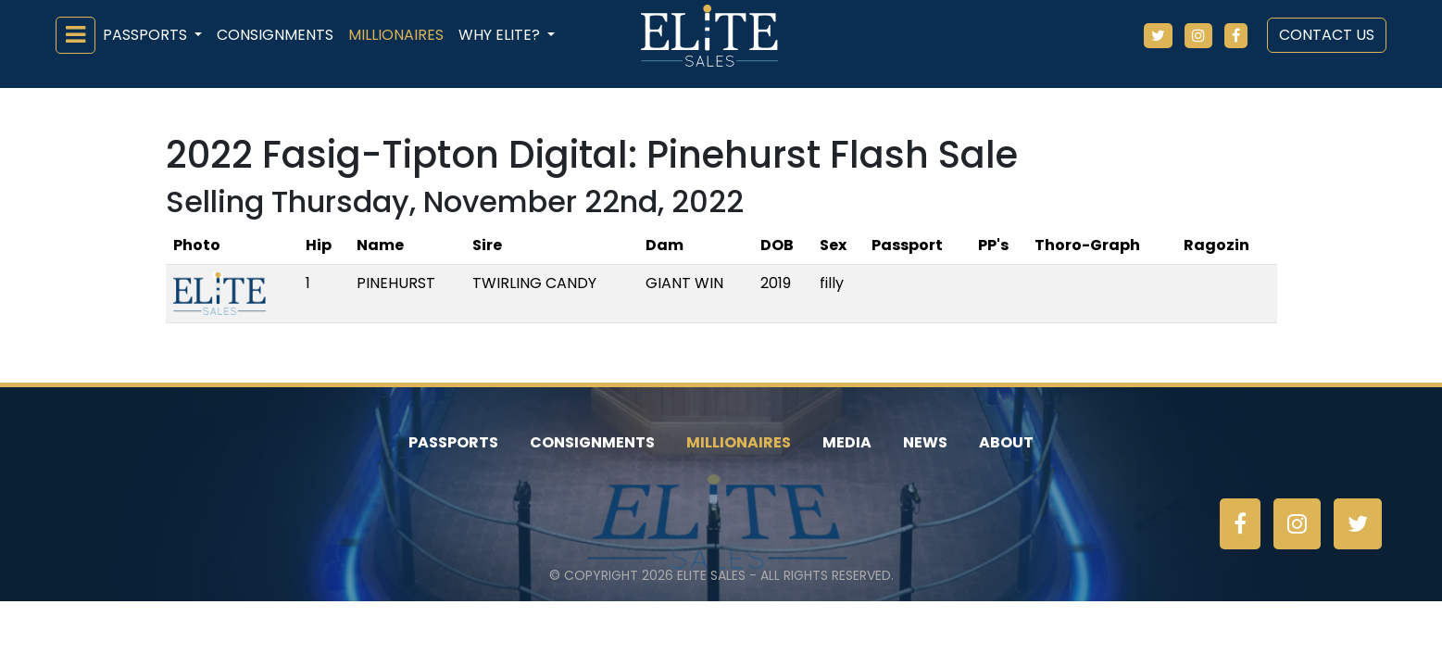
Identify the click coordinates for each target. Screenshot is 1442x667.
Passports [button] (147, 34)
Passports (453, 442)
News (925, 442)
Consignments (275, 34)
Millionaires (396, 34)
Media (846, 442)
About (1006, 442)
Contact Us (1326, 34)
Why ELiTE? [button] (501, 34)
